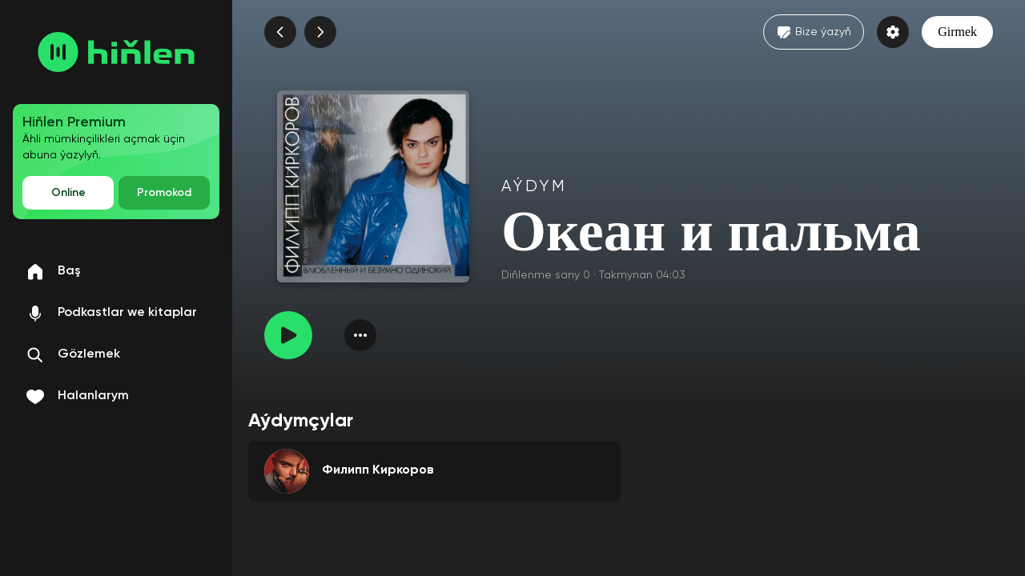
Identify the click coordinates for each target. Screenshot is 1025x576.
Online (68, 192)
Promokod (164, 192)
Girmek (957, 31)
